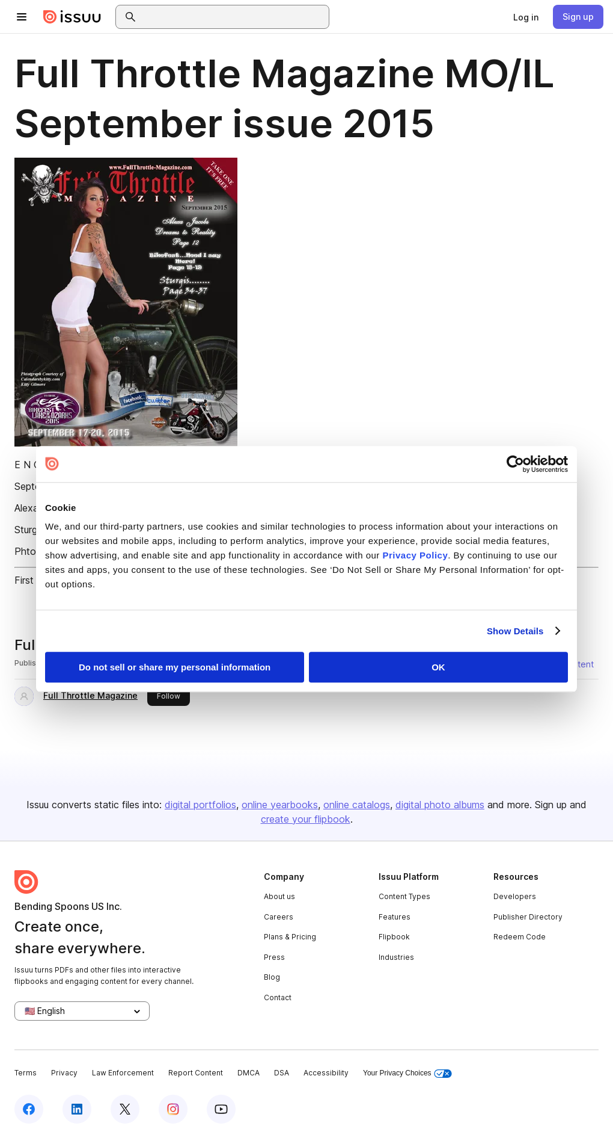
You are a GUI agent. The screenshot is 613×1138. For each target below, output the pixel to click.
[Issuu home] (72, 16)
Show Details (515, 631)
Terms (25, 1072)
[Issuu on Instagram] (173, 1109)
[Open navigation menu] (22, 17)
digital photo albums (439, 805)
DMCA (248, 1072)
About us (279, 896)
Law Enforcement (123, 1072)
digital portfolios (200, 805)
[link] (526, 17)
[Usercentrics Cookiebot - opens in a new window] (515, 464)
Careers (278, 916)
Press (274, 957)
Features (394, 916)
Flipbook (394, 936)
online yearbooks (280, 805)
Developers (514, 896)
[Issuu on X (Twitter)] (125, 1109)
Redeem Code (519, 936)
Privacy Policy (415, 555)
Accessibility (326, 1072)
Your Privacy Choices (407, 1073)
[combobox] (233, 16)
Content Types (404, 896)
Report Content (195, 1072)
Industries (396, 957)
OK (438, 667)
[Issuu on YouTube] (221, 1109)
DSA (281, 1072)
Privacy (64, 1072)
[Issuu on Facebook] (28, 1109)
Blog (272, 977)
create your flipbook (305, 819)
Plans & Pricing (290, 936)
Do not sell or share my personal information (174, 667)
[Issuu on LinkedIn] (77, 1109)
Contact (277, 997)
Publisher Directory (528, 916)
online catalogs (356, 805)
